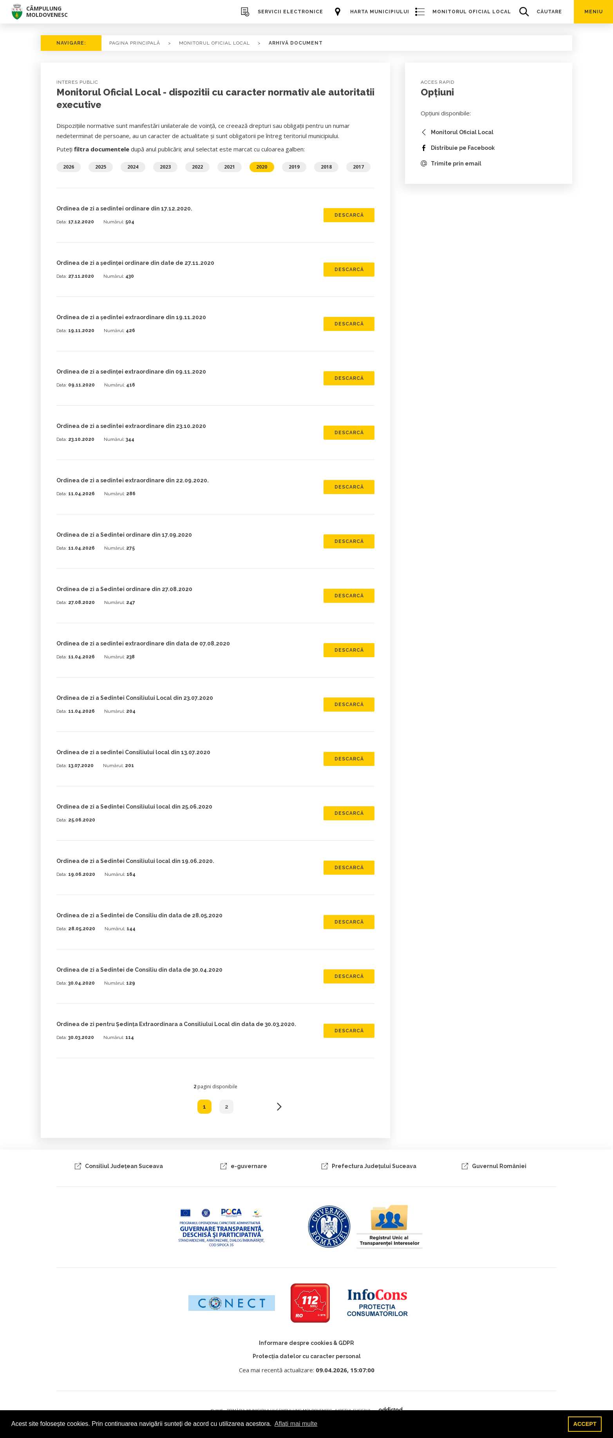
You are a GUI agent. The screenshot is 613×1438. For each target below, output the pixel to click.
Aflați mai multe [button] (296, 1423)
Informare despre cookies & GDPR (306, 1343)
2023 (165, 167)
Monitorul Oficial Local (214, 43)
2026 (68, 167)
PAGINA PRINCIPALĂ (134, 43)
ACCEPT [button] (585, 1424)
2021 (229, 167)
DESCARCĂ (349, 215)
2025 (100, 167)
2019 (294, 167)
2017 (358, 167)
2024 (132, 167)
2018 (326, 167)
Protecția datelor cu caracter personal (307, 1356)
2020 (261, 167)
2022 (197, 167)
